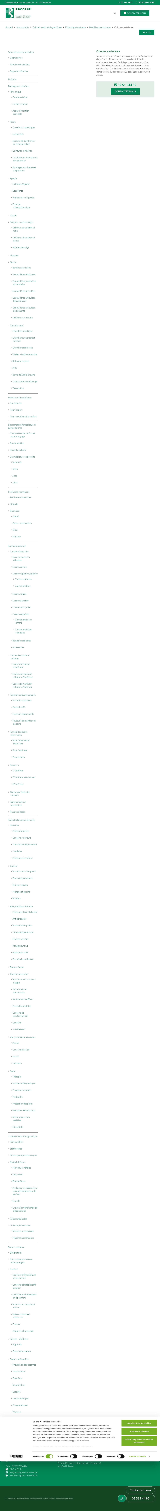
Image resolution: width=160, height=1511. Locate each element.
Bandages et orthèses (18, 86)
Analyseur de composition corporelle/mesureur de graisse (24, 1191)
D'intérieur (18, 770)
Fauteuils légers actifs (23, 713)
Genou (13, 262)
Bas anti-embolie (18, 450)
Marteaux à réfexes (21, 1167)
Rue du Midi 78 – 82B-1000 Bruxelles (26, 1451)
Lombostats (18, 134)
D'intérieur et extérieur (23, 777)
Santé (13, 1071)
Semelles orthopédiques (20, 397)
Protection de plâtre (22, 925)
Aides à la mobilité (17, 546)
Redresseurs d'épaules (23, 197)
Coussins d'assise (20, 1049)
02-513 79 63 (15, 1460)
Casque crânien (19, 97)
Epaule (13, 178)
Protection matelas (21, 1006)
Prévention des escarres (24, 1364)
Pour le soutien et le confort (23, 416)
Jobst (15, 482)
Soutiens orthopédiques (24, 1083)
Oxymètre (17, 1378)
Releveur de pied (20, 361)
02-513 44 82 (15, 1454)
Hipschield (17, 1127)
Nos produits (22, 27)
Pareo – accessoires (22, 523)
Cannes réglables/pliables (25, 573)
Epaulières (17, 190)
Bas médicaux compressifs (22, 456)
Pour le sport (16, 409)
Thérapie (16, 1076)
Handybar (17, 851)
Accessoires (18, 647)
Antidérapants (19, 918)
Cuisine (13, 866)
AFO (14, 367)
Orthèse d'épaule (20, 184)
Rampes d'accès (17, 811)
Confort (14, 1269)
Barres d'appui (17, 967)
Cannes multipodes (21, 607)
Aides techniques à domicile (21, 820)
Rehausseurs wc (20, 945)
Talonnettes (18, 388)
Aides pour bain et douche (24, 912)
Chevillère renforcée (22, 347)
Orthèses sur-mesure (22, 317)
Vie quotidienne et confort (23, 1037)
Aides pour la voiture (22, 858)
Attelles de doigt (20, 247)
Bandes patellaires (21, 267)
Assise (15, 1042)
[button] (114, 13)
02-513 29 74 (15, 1457)
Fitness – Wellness (19, 1339)
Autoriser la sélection (139, 1481)
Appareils (17, 1344)
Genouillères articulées (23, 291)
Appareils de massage (23, 1331)
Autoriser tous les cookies (139, 1473)
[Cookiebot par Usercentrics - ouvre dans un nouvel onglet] (16, 1506)
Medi (15, 469)
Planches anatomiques (23, 1237)
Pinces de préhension (22, 878)
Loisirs (15, 1056)
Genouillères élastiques (24, 274)
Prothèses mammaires (18, 491)
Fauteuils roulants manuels (23, 694)
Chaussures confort (21, 1090)
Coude (13, 215)
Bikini (15, 529)
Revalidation (18, 1385)
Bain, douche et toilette (21, 906)
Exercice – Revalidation (23, 1110)
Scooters (14, 765)
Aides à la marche (20, 831)
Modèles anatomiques (100, 27)
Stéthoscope (16, 1148)
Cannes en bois (19, 566)
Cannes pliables (22, 585)
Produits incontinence (23, 959)
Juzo (14, 475)
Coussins (16, 1022)
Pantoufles (17, 1096)
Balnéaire (15, 510)
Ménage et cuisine (21, 891)
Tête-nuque (15, 91)
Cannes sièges (19, 593)
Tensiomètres (16, 1142)
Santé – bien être (16, 1247)
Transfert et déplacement (24, 844)
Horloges (17, 1063)
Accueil (9, 27)
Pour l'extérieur (20, 750)
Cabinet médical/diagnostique (47, 27)
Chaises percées (20, 939)
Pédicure (16, 1412)
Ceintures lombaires (22, 150)
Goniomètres (18, 1181)
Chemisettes (16, 57)
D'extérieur (18, 784)
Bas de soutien (17, 443)
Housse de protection (23, 932)
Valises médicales (18, 1218)
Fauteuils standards (22, 700)
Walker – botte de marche (24, 354)
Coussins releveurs (21, 837)
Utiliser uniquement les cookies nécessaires (139, 1490)
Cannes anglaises (20, 614)
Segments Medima (19, 71)
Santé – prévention (19, 1359)
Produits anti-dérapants (24, 871)
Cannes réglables (23, 579)
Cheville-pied (16, 325)
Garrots (16, 1201)
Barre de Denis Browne (23, 374)
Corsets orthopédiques (23, 127)
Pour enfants (18, 757)
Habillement (18, 1029)
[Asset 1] (19, 13)
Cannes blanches (20, 600)
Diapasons (17, 1174)
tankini (15, 516)
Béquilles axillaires (21, 640)
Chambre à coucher (19, 974)
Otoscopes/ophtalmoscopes (23, 1155)
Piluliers (16, 898)
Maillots (12, 79)
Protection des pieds (22, 1103)
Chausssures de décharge (24, 381)
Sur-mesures (16, 403)
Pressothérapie (20, 1405)
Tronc (13, 121)
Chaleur (16, 1324)
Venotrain (17, 462)
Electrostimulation (21, 1351)
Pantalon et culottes (20, 64)
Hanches (14, 255)
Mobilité (14, 825)
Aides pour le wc (20, 952)
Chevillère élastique (22, 331)
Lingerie (14, 504)
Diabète (16, 1391)
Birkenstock (15, 1252)
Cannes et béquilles (19, 551)
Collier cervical (19, 104)
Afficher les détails (137, 1506)
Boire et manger (20, 885)
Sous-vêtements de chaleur (21, 52)
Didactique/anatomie (75, 27)
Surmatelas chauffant (22, 999)
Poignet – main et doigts (21, 222)
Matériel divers (17, 1162)
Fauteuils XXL (19, 707)
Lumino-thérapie (20, 1398)
